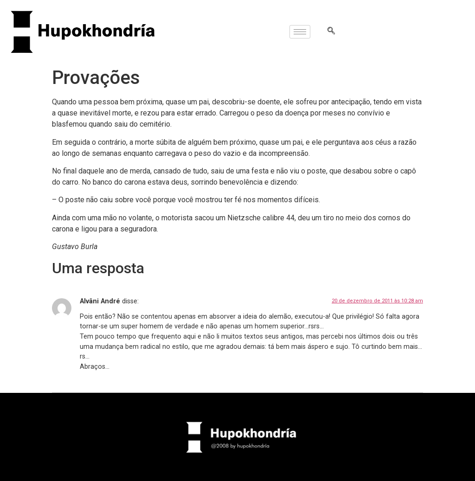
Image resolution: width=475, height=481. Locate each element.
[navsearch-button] (331, 31)
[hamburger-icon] (299, 31)
